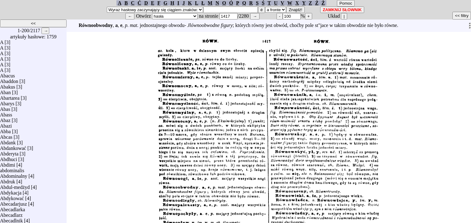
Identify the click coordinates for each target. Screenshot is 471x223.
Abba (5, 130)
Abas (5, 107)
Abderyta (9, 152)
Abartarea (10, 96)
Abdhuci (8, 157)
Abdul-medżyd (15, 185)
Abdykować (12, 196)
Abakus (7, 85)
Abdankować (13, 146)
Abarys (7, 102)
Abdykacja (10, 191)
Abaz (5, 118)
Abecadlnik (11, 219)
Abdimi (7, 163)
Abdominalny (13, 174)
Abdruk (7, 180)
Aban (5, 91)
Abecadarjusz (13, 202)
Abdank (8, 141)
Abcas (6, 135)
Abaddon (9, 79)
